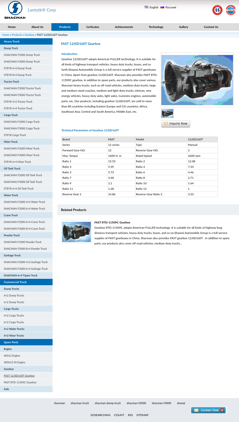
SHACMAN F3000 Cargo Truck (22, 128)
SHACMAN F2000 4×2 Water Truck (24, 201)
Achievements (124, 27)
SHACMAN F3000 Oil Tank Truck (23, 181)
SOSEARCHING (101, 415)
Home (12, 27)
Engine (8, 348)
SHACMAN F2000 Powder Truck (23, 241)
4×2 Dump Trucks (14, 295)
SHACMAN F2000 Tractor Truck (22, 88)
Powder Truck (12, 235)
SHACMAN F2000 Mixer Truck (21, 148)
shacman (59, 403)
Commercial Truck (15, 282)
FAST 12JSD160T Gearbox (19, 375)
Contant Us (211, 27)
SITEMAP (142, 415)
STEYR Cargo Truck (15, 135)
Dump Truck (11, 48)
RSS (130, 415)
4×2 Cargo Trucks (14, 315)
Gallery (183, 27)
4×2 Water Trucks (14, 328)
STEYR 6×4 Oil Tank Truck (19, 188)
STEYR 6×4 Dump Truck (18, 68)
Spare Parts (11, 342)
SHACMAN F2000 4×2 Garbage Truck (26, 262)
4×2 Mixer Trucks (14, 335)
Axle (6, 388)
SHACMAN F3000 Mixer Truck (21, 155)
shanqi (181, 403)
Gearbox (29, 34)
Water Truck (11, 195)
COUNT (119, 415)
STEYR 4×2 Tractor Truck (18, 101)
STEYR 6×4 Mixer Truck (17, 161)
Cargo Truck (11, 114)
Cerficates (92, 27)
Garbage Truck (12, 255)
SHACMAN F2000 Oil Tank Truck (23, 175)
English (154, 7)
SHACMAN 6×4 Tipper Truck (21, 275)
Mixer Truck (11, 141)
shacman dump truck (108, 403)
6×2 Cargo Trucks (14, 322)
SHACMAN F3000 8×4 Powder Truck (25, 248)
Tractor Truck (11, 81)
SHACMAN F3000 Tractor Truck (22, 94)
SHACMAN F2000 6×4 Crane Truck (24, 221)
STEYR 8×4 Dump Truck (18, 74)
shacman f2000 (136, 403)
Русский (170, 7)
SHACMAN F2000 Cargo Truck (22, 121)
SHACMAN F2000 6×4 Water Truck (24, 208)
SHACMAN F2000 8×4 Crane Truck (24, 228)
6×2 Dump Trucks (14, 302)
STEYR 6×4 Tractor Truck (18, 108)
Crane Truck (11, 215)
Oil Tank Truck (12, 168)
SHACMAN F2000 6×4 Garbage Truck (26, 268)
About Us (37, 27)
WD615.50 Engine (14, 362)
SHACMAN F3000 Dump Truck (22, 61)
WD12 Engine (12, 355)
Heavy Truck (12, 41)
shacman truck (80, 403)
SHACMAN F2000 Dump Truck (22, 54)
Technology (156, 27)
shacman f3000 (161, 403)
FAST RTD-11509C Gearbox (20, 382)
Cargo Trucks (11, 308)
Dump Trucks (11, 288)
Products (65, 27)
